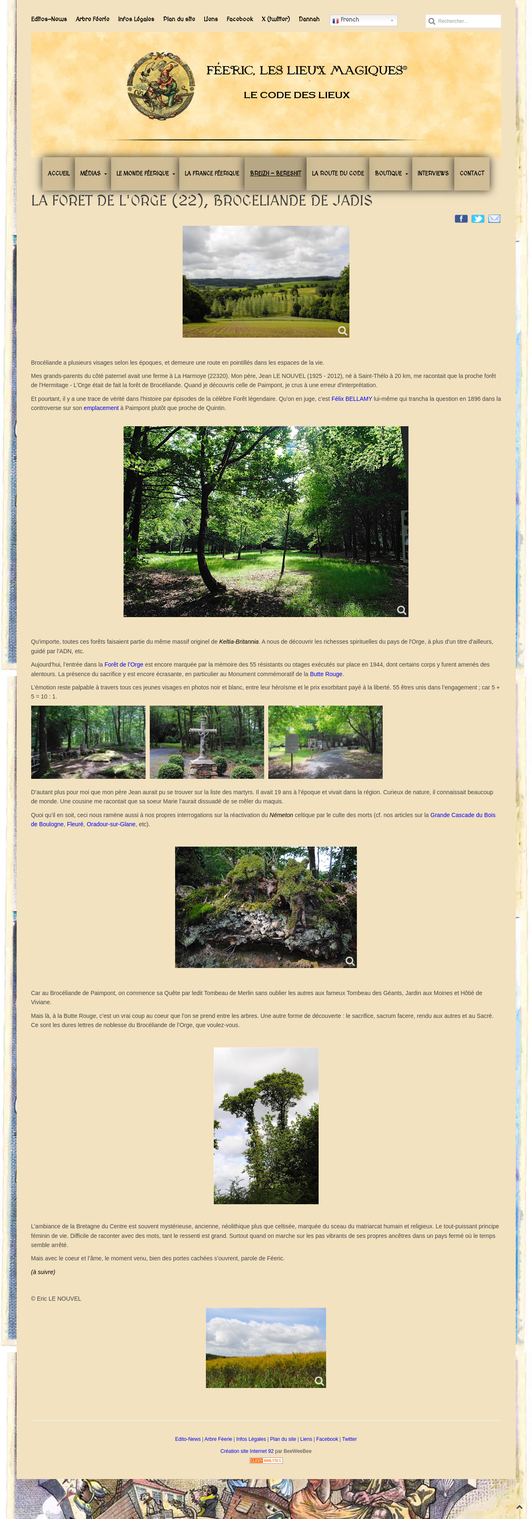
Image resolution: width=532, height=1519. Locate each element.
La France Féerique (212, 173)
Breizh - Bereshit (275, 173)
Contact (472, 173)
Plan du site (179, 19)
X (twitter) (276, 19)
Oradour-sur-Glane (111, 824)
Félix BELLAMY (352, 398)
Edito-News (187, 1439)
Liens (211, 19)
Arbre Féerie (92, 19)
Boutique (388, 173)
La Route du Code (338, 173)
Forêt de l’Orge (123, 664)
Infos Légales (136, 19)
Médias (90, 173)
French (345, 20)
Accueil (58, 173)
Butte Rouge (326, 674)
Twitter (349, 1439)
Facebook (240, 19)
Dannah (309, 19)
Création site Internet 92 (247, 1451)
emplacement (102, 408)
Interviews (433, 173)
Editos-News (49, 19)
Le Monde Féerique (142, 173)
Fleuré (75, 824)
